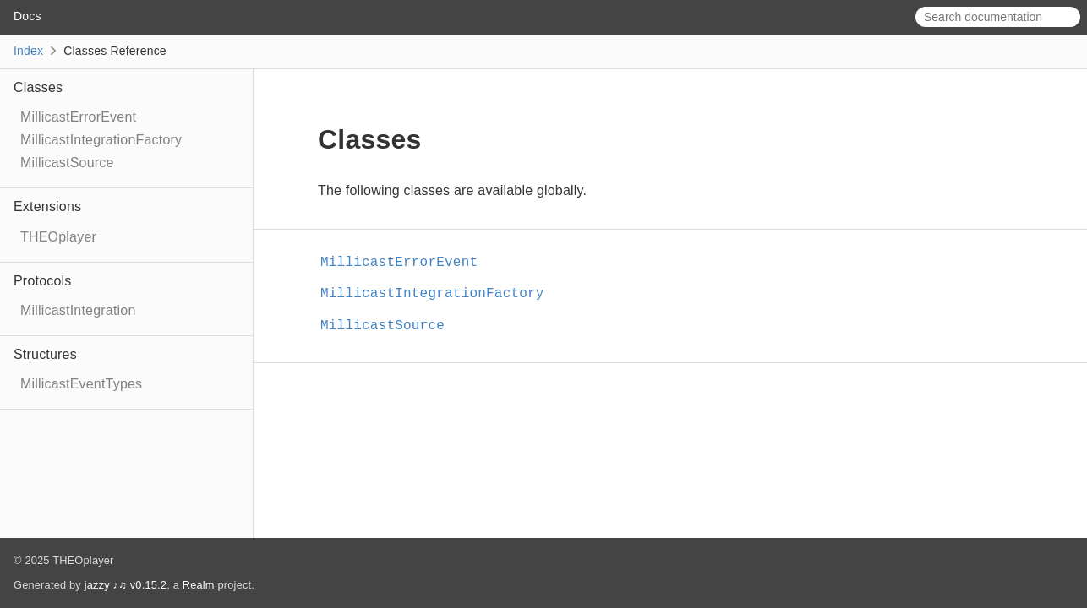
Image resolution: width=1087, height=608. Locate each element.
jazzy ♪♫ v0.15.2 (126, 584)
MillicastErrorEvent (78, 117)
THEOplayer (58, 237)
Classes (38, 87)
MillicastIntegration (78, 310)
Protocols (43, 281)
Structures (45, 354)
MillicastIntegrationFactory (101, 140)
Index (28, 50)
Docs (27, 16)
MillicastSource (67, 162)
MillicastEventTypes (81, 384)
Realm (199, 584)
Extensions (47, 206)
